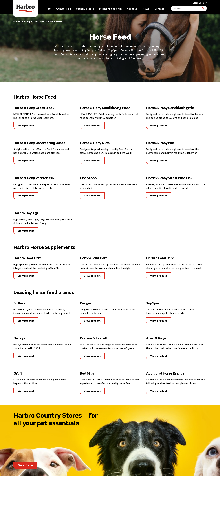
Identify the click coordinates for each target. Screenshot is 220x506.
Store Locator (200, 3)
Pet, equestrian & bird (33, 21)
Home (16, 21)
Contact (159, 8)
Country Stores (85, 8)
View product (26, 125)
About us (132, 8)
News (146, 8)
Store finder (25, 465)
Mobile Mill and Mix (110, 8)
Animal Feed (63, 8)
